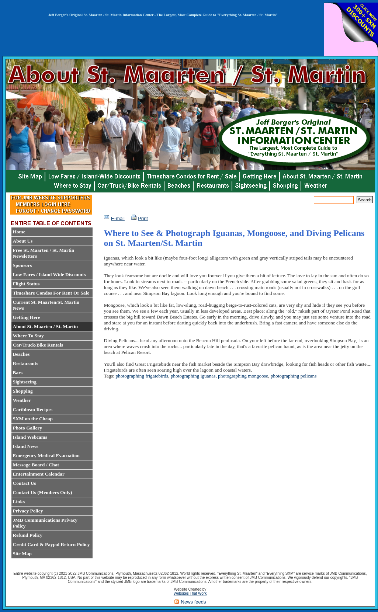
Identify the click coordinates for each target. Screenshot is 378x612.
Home (19, 231)
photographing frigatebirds (141, 376)
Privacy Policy (28, 511)
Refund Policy (27, 535)
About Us (23, 241)
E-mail (118, 218)
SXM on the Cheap (33, 418)
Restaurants (25, 363)
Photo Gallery (27, 428)
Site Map (22, 553)
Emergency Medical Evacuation (46, 455)
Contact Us (24, 483)
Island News (25, 446)
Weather (22, 400)
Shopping (23, 391)
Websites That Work (190, 593)
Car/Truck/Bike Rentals (38, 345)
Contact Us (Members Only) (42, 492)
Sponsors (22, 265)
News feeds (193, 602)
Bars (18, 372)
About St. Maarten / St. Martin (45, 326)
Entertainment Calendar (39, 474)
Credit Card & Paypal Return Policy (51, 544)
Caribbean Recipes (33, 409)
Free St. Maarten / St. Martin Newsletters (43, 253)
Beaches (21, 354)
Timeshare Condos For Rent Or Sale (51, 293)
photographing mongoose (243, 376)
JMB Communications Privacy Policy (45, 523)
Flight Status (26, 283)
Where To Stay (28, 335)
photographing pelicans (294, 376)
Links (19, 501)
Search (364, 199)
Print (143, 218)
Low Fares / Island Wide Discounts (49, 274)
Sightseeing (25, 382)
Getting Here (26, 317)
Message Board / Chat (36, 464)
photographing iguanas (193, 376)
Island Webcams (30, 437)
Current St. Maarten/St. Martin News (46, 305)
